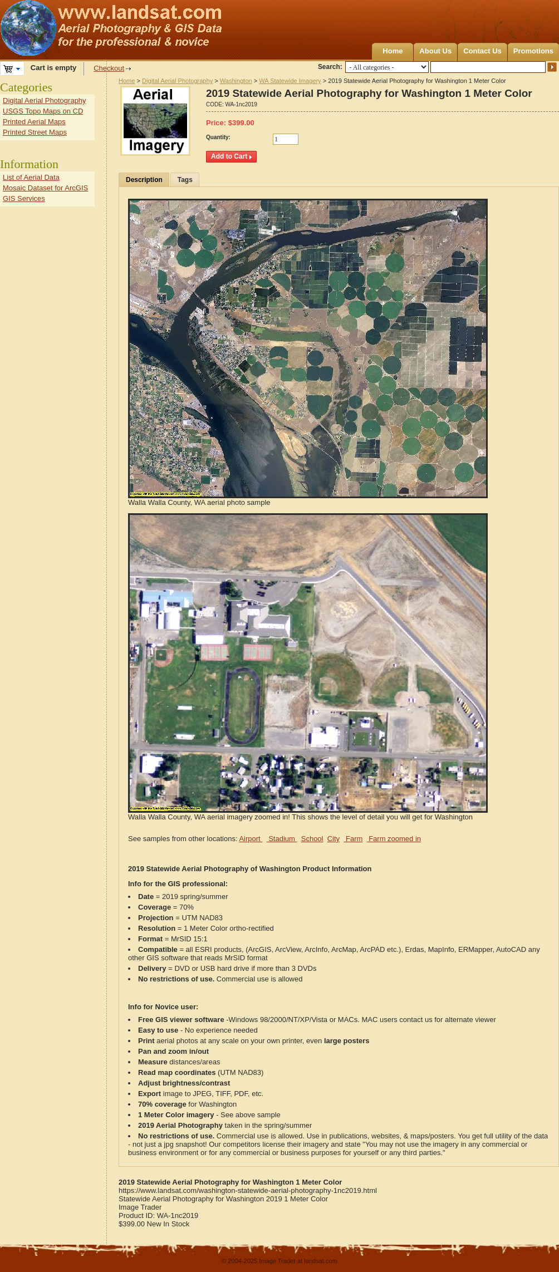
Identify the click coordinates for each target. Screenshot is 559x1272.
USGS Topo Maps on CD (43, 111)
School (312, 838)
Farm (353, 838)
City (333, 838)
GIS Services (24, 198)
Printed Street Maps (35, 132)
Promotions (533, 51)
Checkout (109, 68)
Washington (236, 80)
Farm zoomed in (394, 838)
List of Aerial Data (31, 177)
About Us (435, 51)
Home (393, 51)
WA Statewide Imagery (290, 80)
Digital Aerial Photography (177, 80)
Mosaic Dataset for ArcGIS (45, 188)
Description (144, 180)
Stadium (282, 838)
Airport (250, 838)
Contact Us (482, 51)
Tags (185, 180)
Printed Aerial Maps (34, 121)
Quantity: (218, 137)
